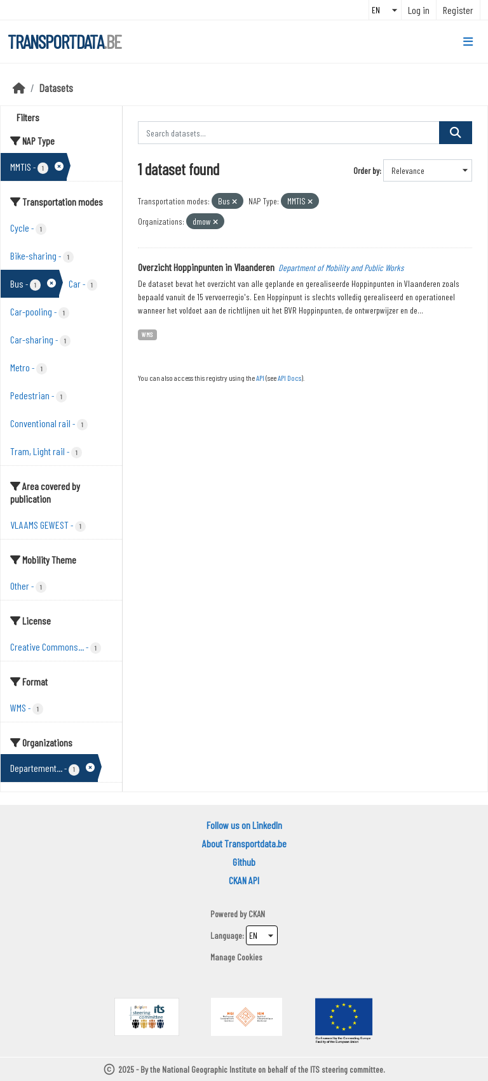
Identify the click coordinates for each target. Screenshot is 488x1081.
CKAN (256, 913)
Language (226, 935)
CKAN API (244, 880)
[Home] (19, 88)
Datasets (56, 88)
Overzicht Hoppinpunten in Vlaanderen (206, 267)
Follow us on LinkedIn (244, 825)
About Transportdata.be (244, 843)
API (260, 377)
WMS (147, 334)
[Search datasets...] (289, 132)
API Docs (289, 377)
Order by (366, 170)
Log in (419, 10)
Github (244, 862)
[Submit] (455, 132)
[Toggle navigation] (468, 42)
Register (458, 10)
